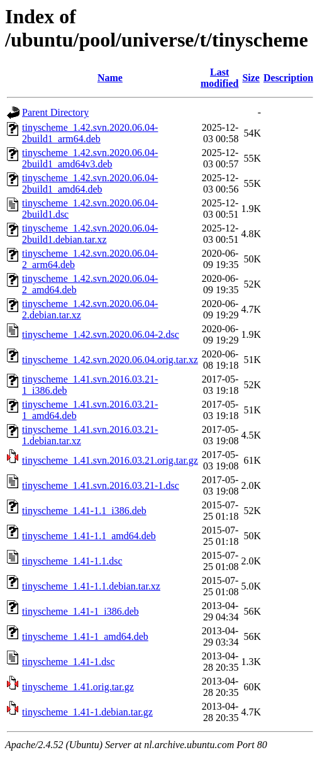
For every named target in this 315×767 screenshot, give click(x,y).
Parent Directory (55, 112)
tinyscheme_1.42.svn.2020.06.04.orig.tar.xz (110, 359)
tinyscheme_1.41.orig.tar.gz (78, 686)
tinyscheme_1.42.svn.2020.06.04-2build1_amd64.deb (90, 183)
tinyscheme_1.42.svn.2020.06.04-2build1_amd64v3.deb (90, 158)
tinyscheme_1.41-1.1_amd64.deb (89, 535)
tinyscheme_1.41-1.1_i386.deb (84, 510)
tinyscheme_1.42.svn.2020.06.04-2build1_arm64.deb (90, 133)
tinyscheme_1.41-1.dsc (68, 661)
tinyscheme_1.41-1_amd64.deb (85, 636)
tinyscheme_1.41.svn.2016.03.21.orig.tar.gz (110, 460)
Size (251, 77)
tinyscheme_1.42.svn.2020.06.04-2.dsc (100, 334)
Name (110, 77)
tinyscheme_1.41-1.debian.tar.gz (87, 712)
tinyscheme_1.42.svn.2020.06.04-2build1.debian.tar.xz (90, 234)
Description (288, 77)
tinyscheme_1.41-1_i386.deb (80, 611)
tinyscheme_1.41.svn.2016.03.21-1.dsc (100, 485)
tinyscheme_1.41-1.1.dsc (72, 561)
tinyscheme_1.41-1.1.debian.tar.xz (91, 586)
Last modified (219, 78)
